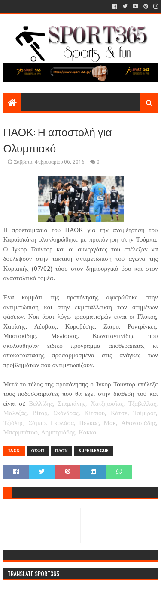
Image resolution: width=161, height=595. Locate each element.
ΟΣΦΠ (37, 450)
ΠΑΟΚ (61, 450)
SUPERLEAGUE (94, 450)
